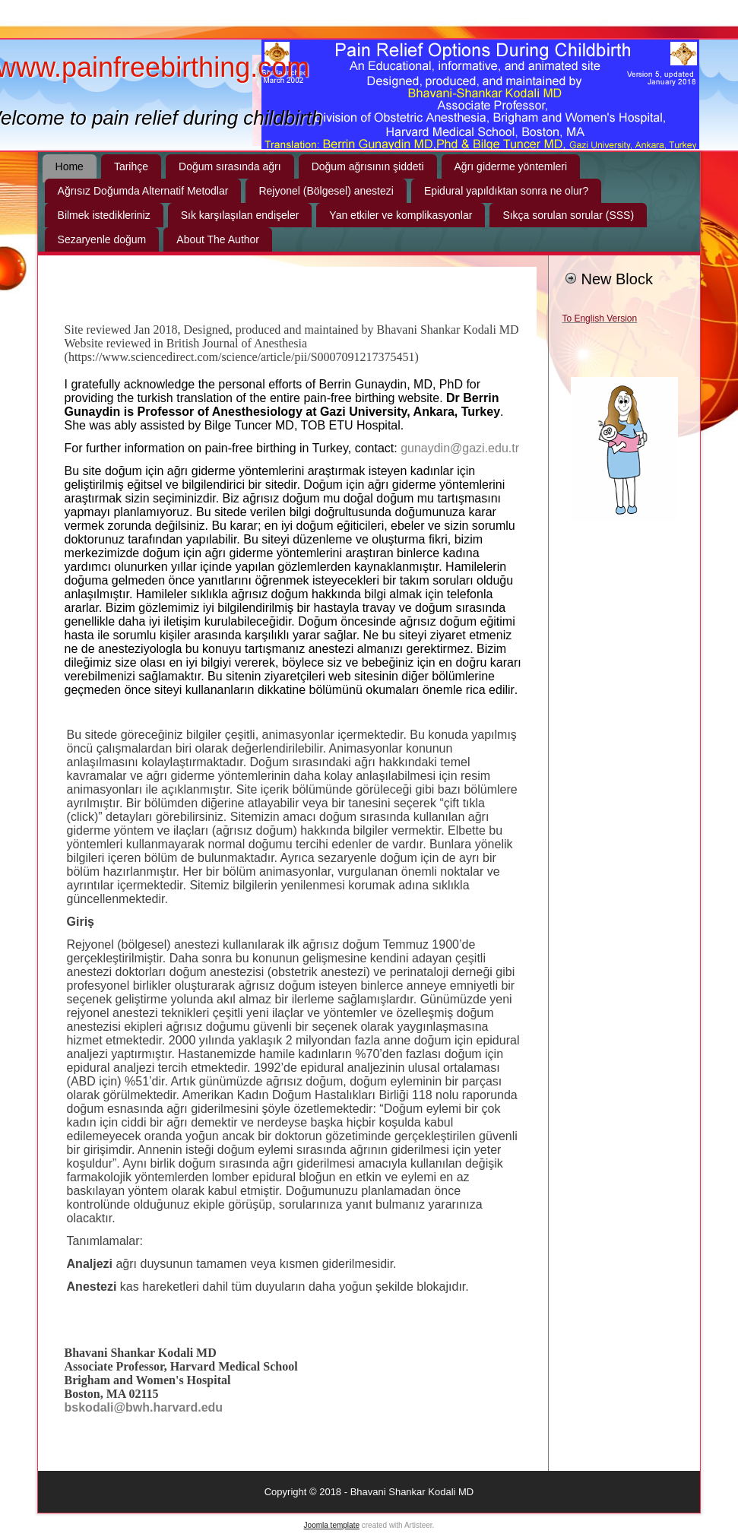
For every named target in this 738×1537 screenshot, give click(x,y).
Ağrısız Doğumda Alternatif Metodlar (143, 191)
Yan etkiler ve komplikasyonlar (400, 215)
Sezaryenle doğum (102, 239)
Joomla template (331, 1525)
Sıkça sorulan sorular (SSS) (568, 215)
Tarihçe (131, 166)
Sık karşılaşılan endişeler (240, 215)
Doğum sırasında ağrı (230, 166)
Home (69, 166)
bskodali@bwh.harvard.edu (144, 1407)
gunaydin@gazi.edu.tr (460, 448)
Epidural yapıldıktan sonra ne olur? (506, 191)
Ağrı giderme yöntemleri (511, 166)
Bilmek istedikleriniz (104, 215)
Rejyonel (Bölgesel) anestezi (325, 191)
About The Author (217, 239)
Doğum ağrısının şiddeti (368, 166)
